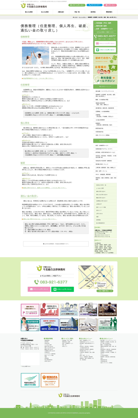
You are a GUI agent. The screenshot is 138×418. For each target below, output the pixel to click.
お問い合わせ (99, 213)
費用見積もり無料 (66, 341)
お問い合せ (110, 5)
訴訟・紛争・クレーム (101, 171)
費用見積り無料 (101, 26)
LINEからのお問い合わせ (105, 49)
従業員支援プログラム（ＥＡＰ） (104, 149)
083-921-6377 (94, 5)
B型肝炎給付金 (99, 128)
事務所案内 (109, 12)
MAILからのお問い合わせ (105, 43)
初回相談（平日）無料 (103, 23)
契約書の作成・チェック (102, 164)
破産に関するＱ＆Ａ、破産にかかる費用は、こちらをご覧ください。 (45, 188)
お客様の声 (99, 204)
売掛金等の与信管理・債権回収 (104, 160)
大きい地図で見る (104, 291)
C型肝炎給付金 (99, 131)
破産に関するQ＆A (100, 191)
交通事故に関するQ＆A (101, 201)
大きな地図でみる (26, 366)
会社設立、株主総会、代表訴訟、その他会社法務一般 (106, 156)
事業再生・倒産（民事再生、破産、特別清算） (106, 178)
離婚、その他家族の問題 (102, 99)
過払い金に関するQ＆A (101, 194)
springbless (87, 413)
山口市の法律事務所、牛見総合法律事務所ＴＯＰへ (56, 243)
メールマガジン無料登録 (50, 353)
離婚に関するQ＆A (100, 197)
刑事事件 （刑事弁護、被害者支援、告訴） (104, 124)
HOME (75, 17)
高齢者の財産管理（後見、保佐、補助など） (102, 103)
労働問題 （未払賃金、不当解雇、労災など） (105, 115)
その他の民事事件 (100, 120)
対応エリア (99, 210)
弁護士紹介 (61, 12)
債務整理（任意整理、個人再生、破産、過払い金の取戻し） (106, 95)
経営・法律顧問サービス (104, 29)
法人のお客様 (44, 12)
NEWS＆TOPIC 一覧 (101, 185)
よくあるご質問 (100, 188)
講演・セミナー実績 (101, 207)
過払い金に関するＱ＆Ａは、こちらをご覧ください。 (40, 219)
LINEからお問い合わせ (62, 289)
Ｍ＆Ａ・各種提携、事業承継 (103, 174)
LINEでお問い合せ (77, 5)
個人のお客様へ (82, 17)
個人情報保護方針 (100, 223)
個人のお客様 (28, 12)
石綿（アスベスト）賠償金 (102, 135)
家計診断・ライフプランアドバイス (105, 91)
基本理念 (93, 12)
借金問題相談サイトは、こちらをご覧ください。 (38, 78)
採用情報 (98, 220)
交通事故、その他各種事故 (102, 111)
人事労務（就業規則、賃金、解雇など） (106, 167)
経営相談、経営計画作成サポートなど (105, 152)
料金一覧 (77, 12)
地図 (97, 216)
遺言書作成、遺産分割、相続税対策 (105, 108)
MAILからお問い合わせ (39, 289)
